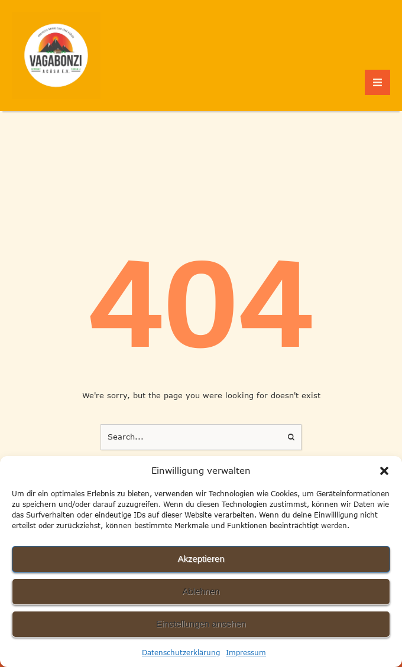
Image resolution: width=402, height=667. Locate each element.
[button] (384, 471)
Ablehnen (200, 591)
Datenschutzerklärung (181, 652)
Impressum (246, 652)
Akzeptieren (200, 559)
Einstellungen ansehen (201, 624)
